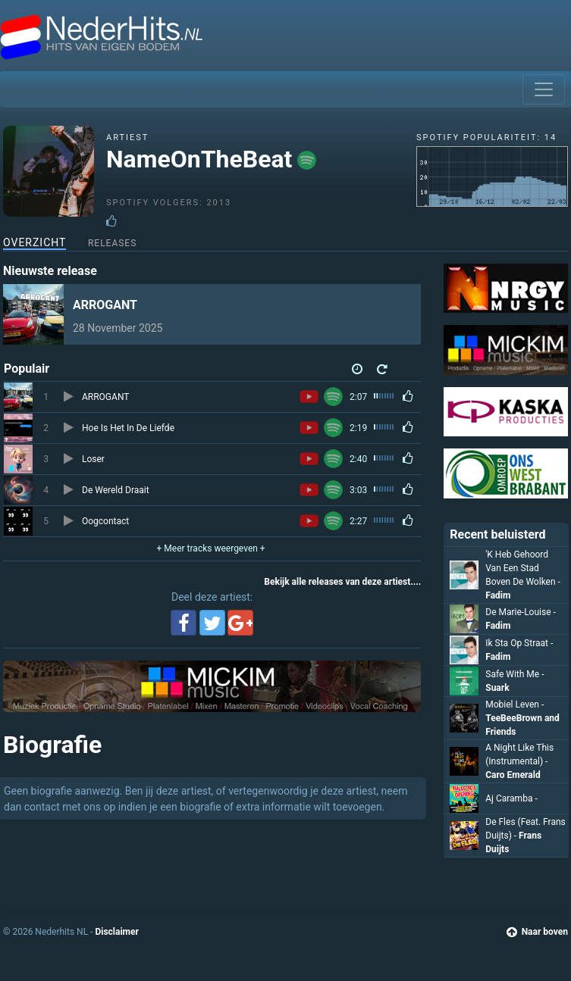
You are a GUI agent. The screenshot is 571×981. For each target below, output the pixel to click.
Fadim (497, 595)
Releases (112, 243)
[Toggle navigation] (543, 89)
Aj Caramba (511, 798)
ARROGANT (105, 305)
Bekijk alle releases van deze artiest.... (342, 581)
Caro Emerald (512, 775)
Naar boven (537, 931)
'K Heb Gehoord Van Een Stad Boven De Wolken (522, 568)
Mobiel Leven (514, 704)
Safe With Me (514, 674)
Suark (497, 688)
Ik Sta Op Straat (519, 643)
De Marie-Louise (520, 612)
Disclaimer (116, 931)
